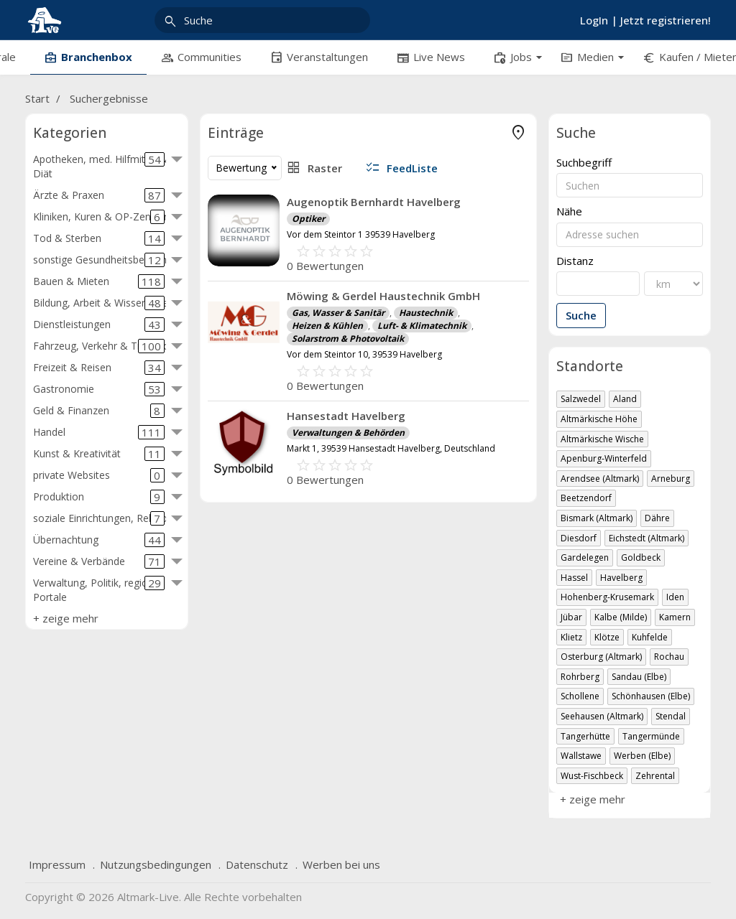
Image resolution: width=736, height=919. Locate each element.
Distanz (575, 261)
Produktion (99, 497)
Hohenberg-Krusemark (607, 597)
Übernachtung (99, 540)
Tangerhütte (585, 736)
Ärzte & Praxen (99, 195)
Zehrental (655, 776)
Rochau (669, 656)
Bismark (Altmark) (596, 518)
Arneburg (670, 478)
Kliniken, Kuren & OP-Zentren (101, 217)
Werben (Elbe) (642, 756)
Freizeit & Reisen (99, 367)
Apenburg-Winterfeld (604, 458)
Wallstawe (581, 756)
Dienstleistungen (99, 324)
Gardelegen (585, 557)
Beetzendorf (586, 498)
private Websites (99, 475)
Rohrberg (580, 677)
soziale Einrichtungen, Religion (103, 518)
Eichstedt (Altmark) (646, 538)
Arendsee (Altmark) (600, 478)
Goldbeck (641, 557)
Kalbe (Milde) (620, 617)
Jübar (571, 617)
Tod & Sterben (99, 238)
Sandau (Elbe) (639, 677)
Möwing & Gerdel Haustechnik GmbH (383, 296)
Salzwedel (581, 399)
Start (37, 98)
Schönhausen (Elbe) (651, 696)
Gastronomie (99, 389)
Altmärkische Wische (602, 439)
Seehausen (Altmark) (602, 716)
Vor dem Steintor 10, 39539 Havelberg (364, 354)
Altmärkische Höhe (599, 419)
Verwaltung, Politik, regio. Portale (99, 590)
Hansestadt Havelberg (346, 416)
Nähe (569, 211)
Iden (675, 597)
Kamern (675, 617)
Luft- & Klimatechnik (421, 325)
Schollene (580, 696)
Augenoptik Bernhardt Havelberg (374, 202)
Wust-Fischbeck (592, 776)
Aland (625, 399)
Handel (99, 432)
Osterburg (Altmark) (601, 656)
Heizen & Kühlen (327, 325)
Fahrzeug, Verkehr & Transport (105, 346)
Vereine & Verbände (99, 561)
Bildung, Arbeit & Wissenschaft (104, 303)
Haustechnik (426, 313)
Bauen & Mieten (99, 281)
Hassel (574, 578)
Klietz (571, 637)
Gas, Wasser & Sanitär (338, 313)
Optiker (308, 219)
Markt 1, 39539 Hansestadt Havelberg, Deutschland (391, 448)
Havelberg (621, 578)
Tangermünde (651, 736)
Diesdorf (579, 538)
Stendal (671, 716)
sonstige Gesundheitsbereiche (102, 260)
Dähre (657, 518)
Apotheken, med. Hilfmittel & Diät (100, 166)
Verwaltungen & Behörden (348, 432)
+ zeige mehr (65, 618)
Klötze (607, 637)
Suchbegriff (584, 162)
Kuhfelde (650, 637)
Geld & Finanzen (99, 410)
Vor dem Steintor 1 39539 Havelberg (361, 234)
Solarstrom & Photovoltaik (348, 338)
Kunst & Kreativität (99, 454)
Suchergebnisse (109, 98)
